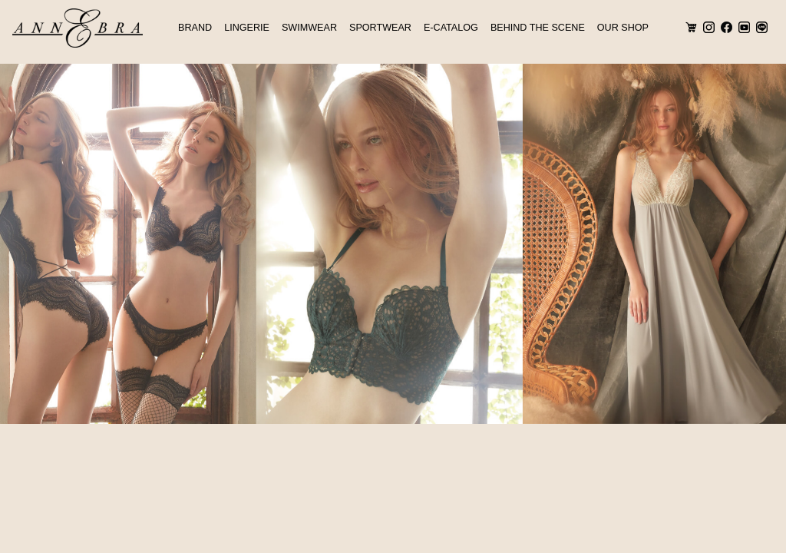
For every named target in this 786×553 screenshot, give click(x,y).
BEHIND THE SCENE (537, 27)
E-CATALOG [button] (451, 27)
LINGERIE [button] (246, 27)
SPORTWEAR (380, 27)
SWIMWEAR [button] (309, 27)
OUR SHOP (623, 27)
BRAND (195, 27)
